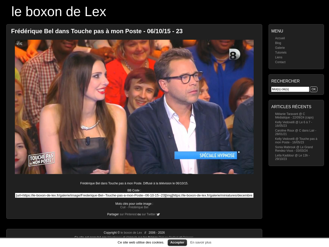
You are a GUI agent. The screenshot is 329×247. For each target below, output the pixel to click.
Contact (280, 62)
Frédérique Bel (138, 207)
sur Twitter (148, 214)
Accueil (280, 38)
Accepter (177, 242)
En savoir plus (200, 242)
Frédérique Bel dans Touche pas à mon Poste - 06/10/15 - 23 (97, 31)
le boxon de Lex (58, 11)
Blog (278, 43)
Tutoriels (281, 52)
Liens (278, 57)
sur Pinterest (128, 214)
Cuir (123, 207)
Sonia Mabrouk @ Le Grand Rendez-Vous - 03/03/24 (294, 148)
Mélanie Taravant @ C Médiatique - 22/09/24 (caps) (294, 115)
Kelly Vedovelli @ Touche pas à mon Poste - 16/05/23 (296, 140)
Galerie (280, 48)
